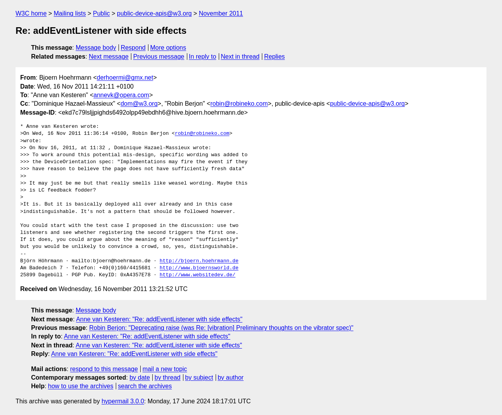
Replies (274, 56)
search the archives (145, 386)
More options (168, 47)
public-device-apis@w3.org (154, 13)
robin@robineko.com (239, 103)
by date (139, 377)
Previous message (159, 56)
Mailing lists (70, 13)
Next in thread (240, 56)
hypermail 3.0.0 (122, 401)
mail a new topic (165, 369)
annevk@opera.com (121, 95)
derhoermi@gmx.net (125, 77)
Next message (109, 56)
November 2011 (221, 13)
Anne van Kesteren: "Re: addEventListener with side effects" (159, 319)
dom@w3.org (138, 103)
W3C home (31, 13)
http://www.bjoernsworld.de (199, 268)
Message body (96, 47)
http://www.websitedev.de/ (197, 275)
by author (231, 377)
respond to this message (104, 369)
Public (101, 13)
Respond (133, 47)
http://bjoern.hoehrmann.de (199, 261)
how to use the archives (80, 386)
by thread (168, 377)
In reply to (202, 56)
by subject (199, 377)
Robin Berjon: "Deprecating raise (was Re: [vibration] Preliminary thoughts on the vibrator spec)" (221, 327)
